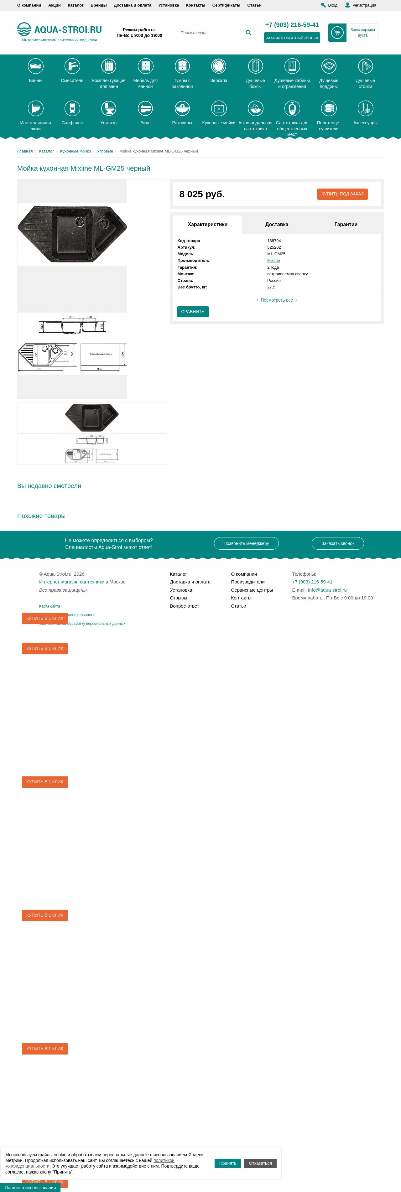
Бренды (99, 5)
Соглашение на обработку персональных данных (82, 623)
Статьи (254, 5)
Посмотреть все (277, 300)
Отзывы (178, 597)
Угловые (105, 151)
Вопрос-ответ (184, 606)
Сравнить (193, 311)
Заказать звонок (337, 543)
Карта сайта (49, 606)
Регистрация (364, 5)
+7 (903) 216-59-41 (292, 25)
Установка (169, 5)
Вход (332, 5)
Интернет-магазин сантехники (71, 581)
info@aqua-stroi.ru (327, 590)
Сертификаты (226, 5)
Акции (54, 5)
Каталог (75, 5)
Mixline (273, 260)
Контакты (195, 5)
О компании (29, 5)
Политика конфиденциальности (67, 615)
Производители (248, 581)
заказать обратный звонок (292, 38)
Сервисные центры (252, 590)
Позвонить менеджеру (246, 543)
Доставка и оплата (132, 5)
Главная (25, 151)
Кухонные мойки (75, 151)
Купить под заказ (342, 194)
